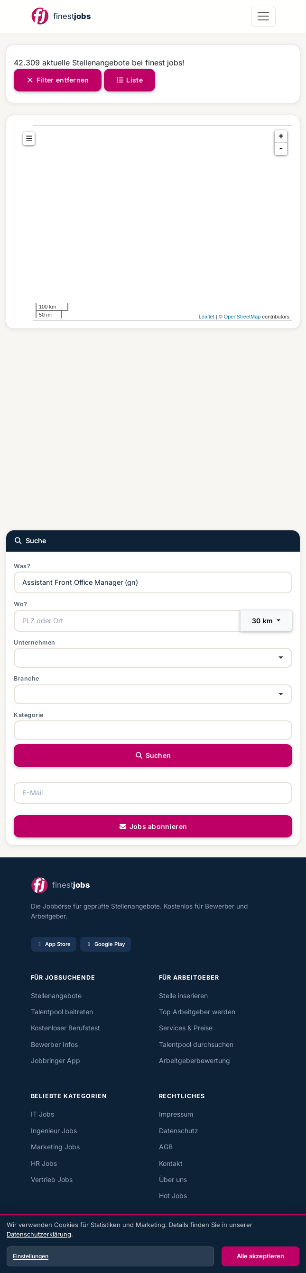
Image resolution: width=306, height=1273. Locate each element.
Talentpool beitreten (62, 1012)
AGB (166, 1147)
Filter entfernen (57, 80)
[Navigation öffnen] (263, 16)
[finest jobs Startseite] (61, 16)
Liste (129, 80)
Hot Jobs (173, 1195)
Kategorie (29, 714)
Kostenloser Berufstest (65, 1028)
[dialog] (153, 1244)
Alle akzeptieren (260, 1256)
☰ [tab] (29, 139)
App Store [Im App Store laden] (54, 944)
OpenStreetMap (242, 316)
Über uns (173, 1179)
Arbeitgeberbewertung (194, 1060)
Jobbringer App (55, 1060)
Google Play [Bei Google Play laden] (105, 944)
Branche (26, 678)
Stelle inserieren (183, 995)
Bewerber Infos (54, 1044)
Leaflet (206, 316)
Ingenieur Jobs (54, 1131)
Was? (22, 566)
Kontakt (171, 1163)
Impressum (176, 1114)
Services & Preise (186, 1028)
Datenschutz (178, 1131)
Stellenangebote (56, 995)
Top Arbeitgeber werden (197, 1012)
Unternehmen (35, 642)
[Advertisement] (153, 428)
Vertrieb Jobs (52, 1179)
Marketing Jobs (55, 1147)
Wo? (21, 604)
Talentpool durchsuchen (196, 1044)
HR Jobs (44, 1163)
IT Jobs (42, 1114)
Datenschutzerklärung (39, 1234)
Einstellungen (30, 1256)
